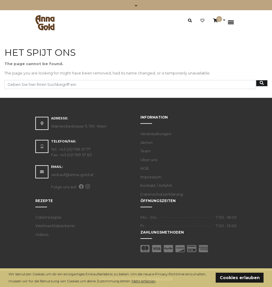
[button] (157, 281)
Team (145, 151)
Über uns (148, 159)
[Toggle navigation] (136, 5)
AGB (144, 168)
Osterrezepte (48, 217)
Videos (41, 234)
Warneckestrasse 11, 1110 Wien (79, 126)
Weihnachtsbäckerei (55, 225)
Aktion (146, 142)
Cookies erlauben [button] (240, 277)
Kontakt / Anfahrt (156, 185)
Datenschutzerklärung (161, 194)
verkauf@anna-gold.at (72, 174)
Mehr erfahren (144, 281)
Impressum (150, 177)
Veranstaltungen (155, 133)
